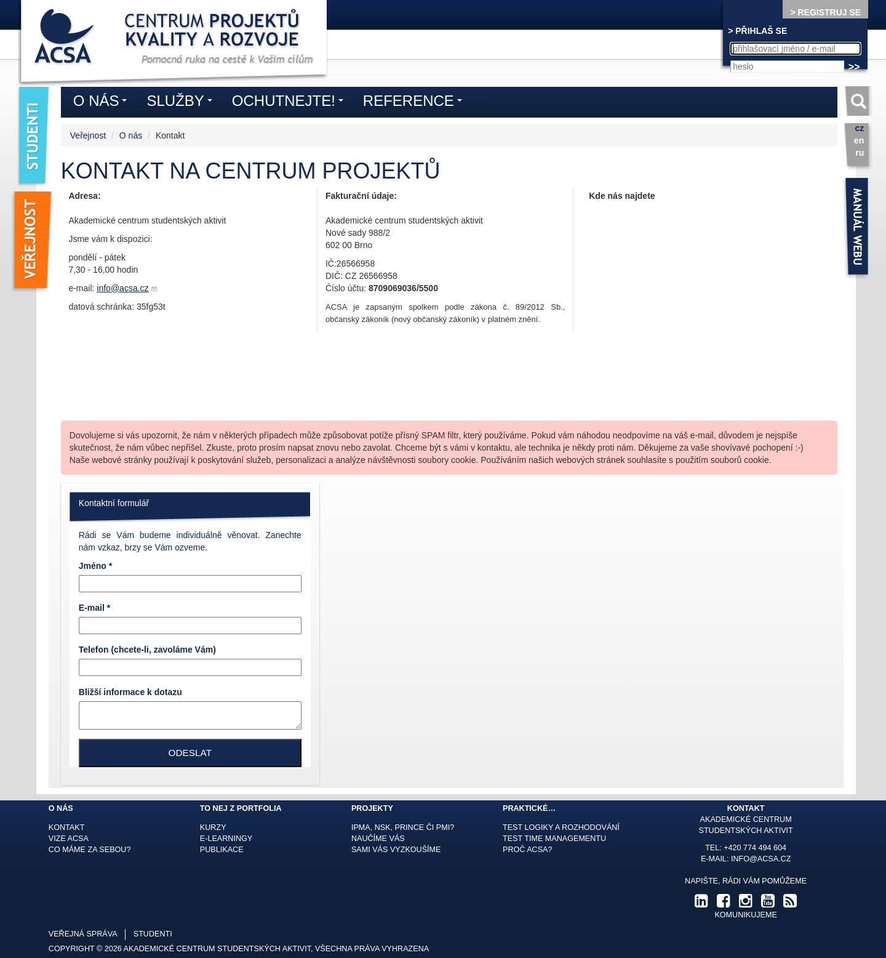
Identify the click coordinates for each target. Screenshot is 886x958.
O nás (130, 135)
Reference (415, 102)
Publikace (222, 849)
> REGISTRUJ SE (825, 12)
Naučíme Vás (378, 838)
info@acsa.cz (122, 288)
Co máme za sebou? (90, 849)
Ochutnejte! (290, 102)
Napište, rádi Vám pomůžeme (746, 881)
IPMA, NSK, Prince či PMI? (402, 827)
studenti (153, 934)
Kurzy (213, 827)
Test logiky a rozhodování (561, 827)
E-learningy (226, 838)
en (859, 140)
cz (859, 128)
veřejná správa (83, 934)
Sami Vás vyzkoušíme (396, 849)
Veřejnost (88, 135)
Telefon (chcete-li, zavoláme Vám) (147, 649)
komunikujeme (745, 915)
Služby (182, 102)
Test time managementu (554, 838)
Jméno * (95, 566)
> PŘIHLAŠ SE (757, 31)
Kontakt (67, 827)
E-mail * (94, 608)
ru (859, 153)
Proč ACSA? (528, 849)
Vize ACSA (69, 838)
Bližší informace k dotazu (130, 692)
